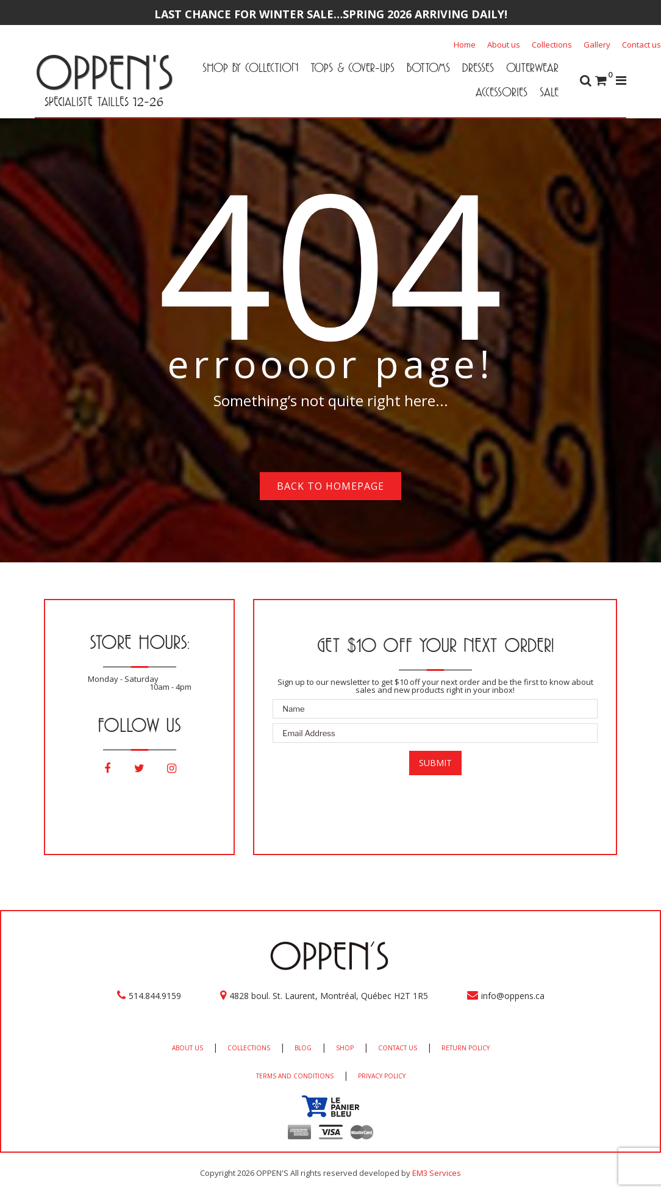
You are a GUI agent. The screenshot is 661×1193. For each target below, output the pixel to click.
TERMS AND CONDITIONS (295, 1076)
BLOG (303, 1048)
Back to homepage (330, 486)
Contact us (641, 44)
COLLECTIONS (248, 1048)
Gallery (597, 44)
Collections (552, 44)
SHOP (345, 1048)
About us (503, 44)
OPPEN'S (104, 72)
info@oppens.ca (513, 995)
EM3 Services (436, 1172)
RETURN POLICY (465, 1048)
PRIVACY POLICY (382, 1076)
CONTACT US (397, 1048)
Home (465, 44)
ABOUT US (187, 1048)
